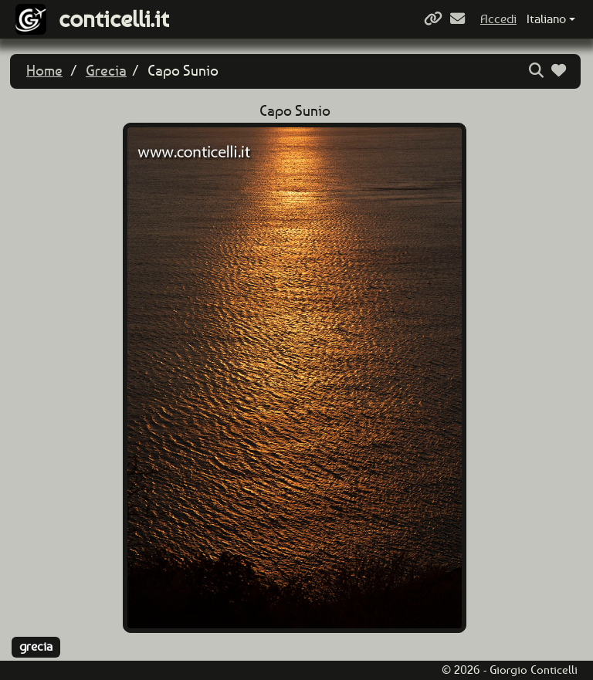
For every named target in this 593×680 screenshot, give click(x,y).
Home (44, 71)
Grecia (106, 71)
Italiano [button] (546, 19)
